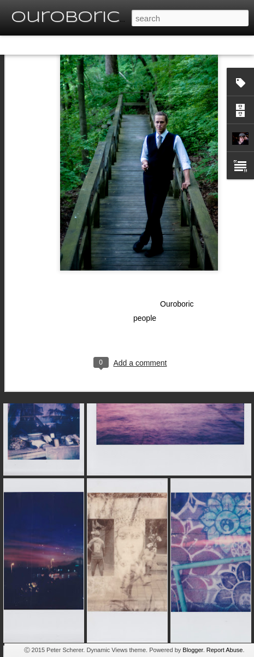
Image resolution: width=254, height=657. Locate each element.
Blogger (192, 650)
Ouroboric (176, 267)
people (144, 282)
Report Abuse (224, 650)
